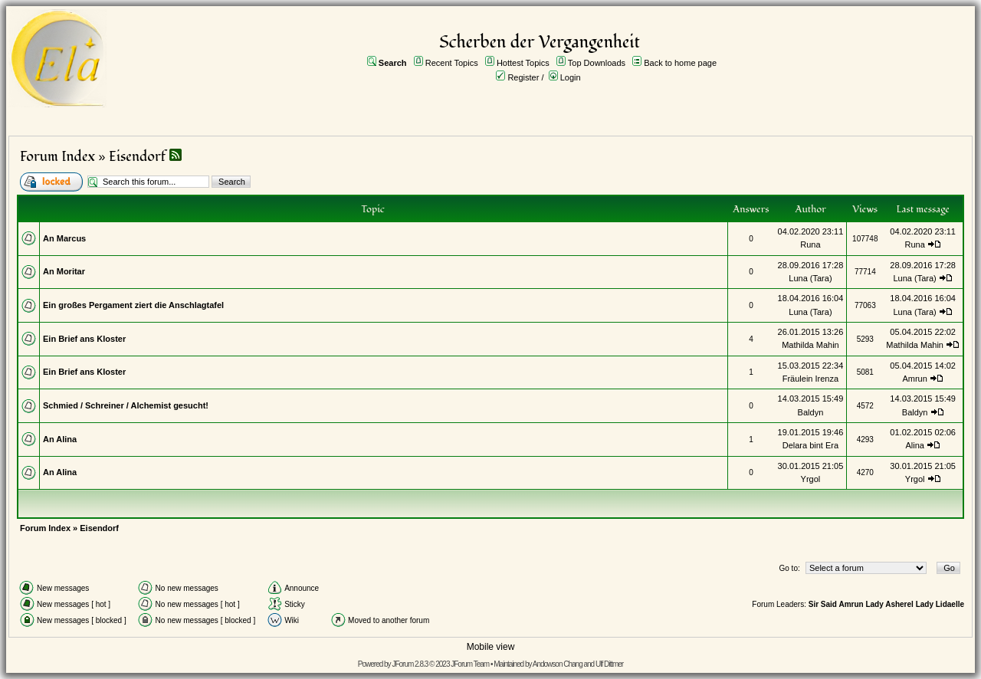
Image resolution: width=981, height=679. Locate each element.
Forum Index (57, 156)
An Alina (60, 439)
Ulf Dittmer (609, 664)
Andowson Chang (557, 664)
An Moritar (64, 271)
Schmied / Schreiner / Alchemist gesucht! (125, 405)
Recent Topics (451, 62)
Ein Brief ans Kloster (84, 338)
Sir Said (823, 604)
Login (570, 77)
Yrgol (811, 479)
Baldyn (811, 412)
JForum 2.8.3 (410, 664)
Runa (810, 244)
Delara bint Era (810, 445)
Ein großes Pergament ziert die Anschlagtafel (133, 305)
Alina (914, 445)
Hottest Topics (523, 62)
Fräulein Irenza (810, 378)
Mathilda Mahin (810, 344)
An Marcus (64, 238)
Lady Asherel (889, 604)
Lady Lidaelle (940, 604)
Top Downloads (596, 62)
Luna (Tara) (810, 278)
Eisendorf (137, 156)
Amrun (914, 378)
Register (523, 77)
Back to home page (680, 62)
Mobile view (491, 646)
